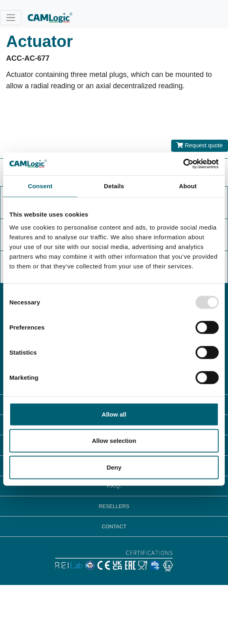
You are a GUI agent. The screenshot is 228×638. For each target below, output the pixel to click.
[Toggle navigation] (11, 17)
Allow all (114, 413)
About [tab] (188, 185)
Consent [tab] (40, 185)
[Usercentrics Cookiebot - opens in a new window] (183, 164)
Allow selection (114, 440)
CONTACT (114, 526)
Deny (114, 467)
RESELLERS (114, 506)
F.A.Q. (114, 486)
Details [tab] (114, 185)
